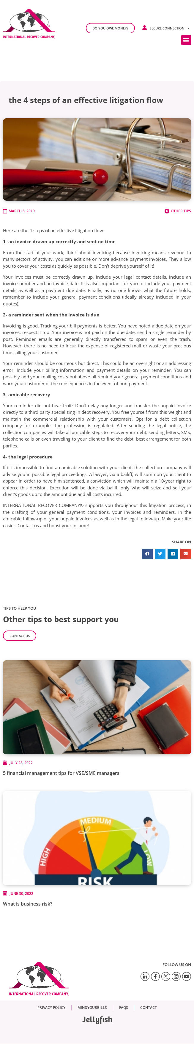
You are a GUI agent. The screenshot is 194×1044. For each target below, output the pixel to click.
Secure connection (170, 28)
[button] (186, 40)
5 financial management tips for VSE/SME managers (61, 773)
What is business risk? (27, 904)
